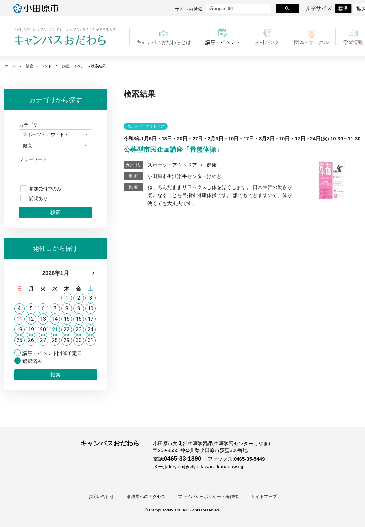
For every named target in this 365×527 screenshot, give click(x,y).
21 (55, 329)
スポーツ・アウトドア (172, 165)
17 (90, 319)
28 (55, 340)
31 (90, 340)
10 (90, 308)
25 (19, 340)
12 (31, 319)
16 (79, 319)
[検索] (238, 9)
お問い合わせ (101, 496)
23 (79, 329)
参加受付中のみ (45, 188)
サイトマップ (264, 496)
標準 (343, 8)
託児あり (38, 198)
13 (43, 319)
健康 (212, 165)
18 (19, 329)
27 (43, 340)
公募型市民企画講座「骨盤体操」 (173, 149)
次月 (93, 273)
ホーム (9, 66)
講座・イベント (39, 66)
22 (67, 329)
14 (55, 319)
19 (31, 329)
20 (43, 329)
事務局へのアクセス (146, 496)
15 (67, 319)
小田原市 (35, 8)
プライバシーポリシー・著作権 (208, 496)
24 (90, 329)
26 (31, 340)
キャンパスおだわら (60, 40)
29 (67, 340)
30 (79, 340)
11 (19, 319)
